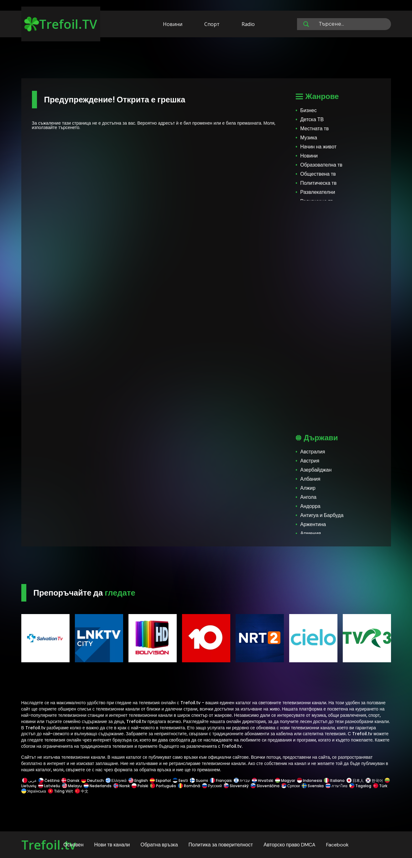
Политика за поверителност (221, 844)
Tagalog (360, 785)
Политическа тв (318, 183)
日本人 (355, 780)
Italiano (334, 780)
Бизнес (308, 110)
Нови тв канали (112, 844)
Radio (248, 24)
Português (163, 785)
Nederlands (97, 785)
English (138, 780)
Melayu (72, 785)
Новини (172, 24)
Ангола (308, 497)
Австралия (312, 451)
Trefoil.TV (60, 24)
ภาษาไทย (336, 785)
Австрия (309, 460)
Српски (290, 785)
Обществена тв (318, 174)
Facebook (337, 844)
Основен (73, 844)
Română (189, 785)
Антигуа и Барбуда (321, 515)
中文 (81, 791)
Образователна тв (321, 164)
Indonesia (309, 780)
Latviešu (49, 785)
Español (160, 780)
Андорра (310, 506)
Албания (310, 479)
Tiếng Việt (60, 791)
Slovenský (236, 785)
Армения (310, 533)
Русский (212, 785)
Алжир (308, 488)
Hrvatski (262, 780)
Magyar (285, 780)
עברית (242, 780)
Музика (308, 137)
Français (221, 780)
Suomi (199, 780)
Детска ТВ (312, 119)
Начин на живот (318, 146)
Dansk (70, 780)
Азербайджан (315, 469)
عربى (29, 780)
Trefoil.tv (48, 844)
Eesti (180, 780)
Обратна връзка (159, 844)
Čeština (49, 780)
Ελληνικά (116, 780)
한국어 (374, 780)
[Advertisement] (206, 59)
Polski (140, 785)
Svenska (313, 785)
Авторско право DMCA (289, 844)
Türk (380, 785)
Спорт (212, 24)
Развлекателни (317, 192)
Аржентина (313, 524)
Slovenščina (265, 785)
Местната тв (314, 128)
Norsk (121, 785)
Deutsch (92, 780)
